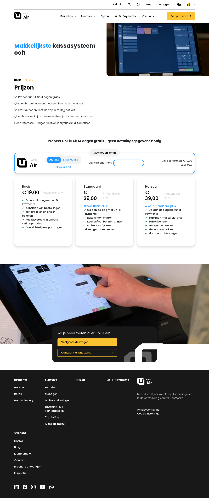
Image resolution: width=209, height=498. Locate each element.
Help (149, 5)
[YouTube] (42, 488)
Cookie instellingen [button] (149, 414)
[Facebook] (25, 488)
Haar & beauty (23, 401)
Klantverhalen (23, 454)
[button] (189, 4)
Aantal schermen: (100, 163)
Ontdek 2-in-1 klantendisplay (54, 409)
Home (17, 80)
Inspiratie (20, 473)
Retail (18, 394)
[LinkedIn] (16, 488)
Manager (51, 394)
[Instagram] (33, 488)
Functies (51, 380)
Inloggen (164, 5)
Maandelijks (70, 160)
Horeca (19, 388)
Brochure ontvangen (27, 467)
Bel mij (117, 5)
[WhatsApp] (51, 488)
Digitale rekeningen (57, 401)
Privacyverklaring (148, 410)
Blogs (18, 447)
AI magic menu (55, 424)
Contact (19, 460)
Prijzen (80, 380)
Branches (20, 380)
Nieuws (18, 441)
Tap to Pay (52, 417)
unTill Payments (118, 380)
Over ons (20, 433)
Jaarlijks (54, 160)
